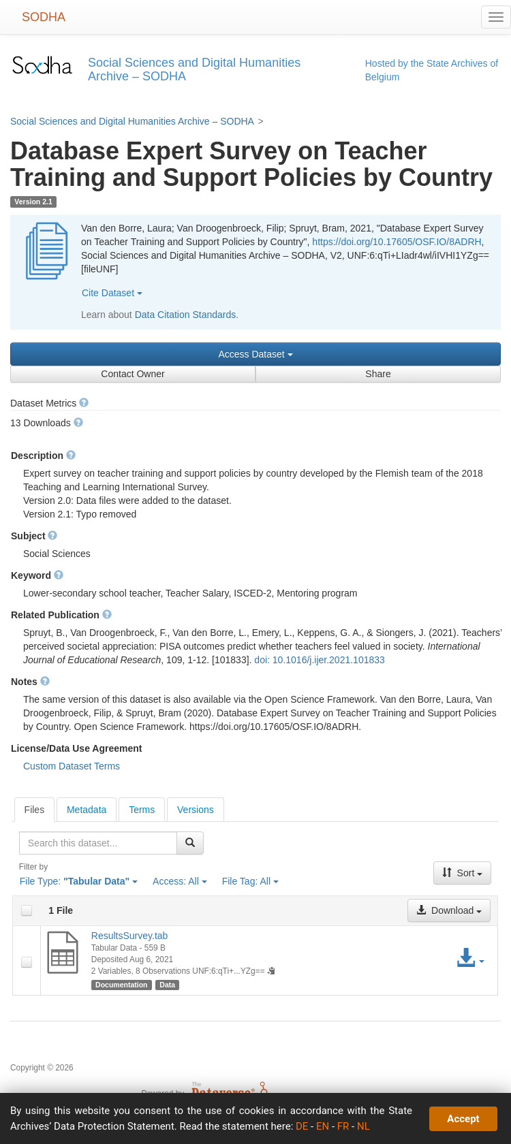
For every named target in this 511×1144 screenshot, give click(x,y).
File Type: (79, 881)
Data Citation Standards (185, 314)
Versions (195, 809)
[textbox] (98, 843)
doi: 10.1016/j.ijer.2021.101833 (319, 659)
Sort (462, 873)
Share (377, 373)
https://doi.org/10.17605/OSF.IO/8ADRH (396, 241)
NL (363, 1126)
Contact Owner (132, 373)
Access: (180, 881)
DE (302, 1126)
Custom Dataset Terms (71, 766)
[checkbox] (26, 910)
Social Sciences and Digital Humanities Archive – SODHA (132, 121)
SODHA (43, 17)
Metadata (86, 809)
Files (35, 809)
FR (343, 1126)
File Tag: (250, 881)
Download (449, 910)
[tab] (34, 809)
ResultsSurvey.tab (129, 935)
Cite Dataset (112, 292)
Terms (142, 809)
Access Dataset (255, 354)
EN (322, 1126)
